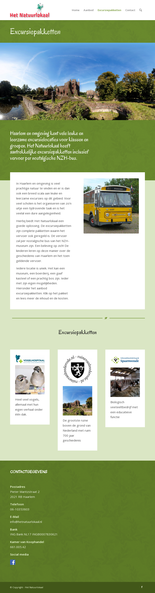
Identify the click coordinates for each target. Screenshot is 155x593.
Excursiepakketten (35, 31)
